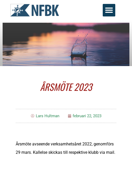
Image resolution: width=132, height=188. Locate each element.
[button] (109, 10)
